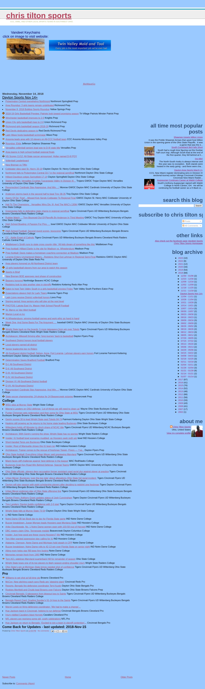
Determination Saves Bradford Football (25, 360)
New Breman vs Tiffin (16, 165)
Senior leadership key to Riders (21, 349)
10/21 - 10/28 (187, 302)
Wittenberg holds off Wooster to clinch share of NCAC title (34, 427)
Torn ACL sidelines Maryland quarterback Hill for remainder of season (40, 559)
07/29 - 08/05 (187, 338)
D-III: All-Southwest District (19, 373)
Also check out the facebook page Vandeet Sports (179, 241)
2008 (181, 406)
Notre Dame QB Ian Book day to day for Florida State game (35, 519)
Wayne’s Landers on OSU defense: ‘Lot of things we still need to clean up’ (42, 409)
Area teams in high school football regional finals (30, 152)
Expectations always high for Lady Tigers (26, 293)
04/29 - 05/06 (187, 350)
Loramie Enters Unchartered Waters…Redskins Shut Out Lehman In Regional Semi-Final (50, 257)
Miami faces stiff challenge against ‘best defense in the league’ (36, 461)
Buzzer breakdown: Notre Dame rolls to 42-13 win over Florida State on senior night (47, 547)
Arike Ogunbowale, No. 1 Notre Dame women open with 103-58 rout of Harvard (45, 527)
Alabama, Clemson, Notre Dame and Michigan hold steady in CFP (38, 543)
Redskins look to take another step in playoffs (28, 284)
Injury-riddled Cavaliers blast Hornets (24, 615)
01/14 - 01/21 (187, 373)
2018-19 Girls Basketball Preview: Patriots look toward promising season (42, 113)
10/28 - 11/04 (187, 299)
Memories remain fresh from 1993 (22, 555)
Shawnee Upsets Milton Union (188, 137)
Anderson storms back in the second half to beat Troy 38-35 (35, 194)
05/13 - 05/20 (187, 344)
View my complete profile (179, 433)
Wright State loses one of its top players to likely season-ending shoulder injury (45, 563)
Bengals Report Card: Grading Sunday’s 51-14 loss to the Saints (37, 600)
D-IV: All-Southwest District (19, 377)
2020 (181, 267)
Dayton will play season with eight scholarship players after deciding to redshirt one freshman (52, 484)
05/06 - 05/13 (187, 347)
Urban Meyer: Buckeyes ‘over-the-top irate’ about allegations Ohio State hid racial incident (51, 478)
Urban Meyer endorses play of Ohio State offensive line (33, 491)
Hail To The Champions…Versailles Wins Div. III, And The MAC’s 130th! (41, 204)
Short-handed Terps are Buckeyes (22, 442)
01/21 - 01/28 (187, 370)
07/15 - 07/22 (187, 341)
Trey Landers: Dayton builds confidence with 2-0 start (32, 504)
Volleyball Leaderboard (17, 160)
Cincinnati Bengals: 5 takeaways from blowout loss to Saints (35, 594)
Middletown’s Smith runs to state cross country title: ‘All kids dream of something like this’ (50, 244)
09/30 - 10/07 (187, 311)
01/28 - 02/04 (187, 367)
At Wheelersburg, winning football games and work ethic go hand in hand (42, 318)
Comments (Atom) (25, 683)
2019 (181, 270)
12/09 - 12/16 (187, 281)
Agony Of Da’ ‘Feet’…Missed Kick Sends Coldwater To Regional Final (40, 198)
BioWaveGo (80, 84)
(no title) (199, 158)
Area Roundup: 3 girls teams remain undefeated (29, 105)
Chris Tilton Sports (38, 15)
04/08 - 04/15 (187, 355)
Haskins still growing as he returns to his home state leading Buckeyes (40, 423)
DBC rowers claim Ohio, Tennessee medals (27, 531)
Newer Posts (8, 677)
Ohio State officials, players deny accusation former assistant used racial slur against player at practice (57, 471)
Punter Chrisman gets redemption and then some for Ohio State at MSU (41, 413)
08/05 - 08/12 (187, 335)
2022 (181, 261)
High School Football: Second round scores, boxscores (33, 231)
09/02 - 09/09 (187, 323)
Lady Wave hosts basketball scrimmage (26, 135)
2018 (181, 273)
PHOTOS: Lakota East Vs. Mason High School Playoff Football (37, 305)
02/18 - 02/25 (187, 358)
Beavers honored (14, 280)
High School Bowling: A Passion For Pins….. (27, 224)
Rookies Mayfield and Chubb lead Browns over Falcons (33, 590)
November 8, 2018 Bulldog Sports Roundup (27, 109)
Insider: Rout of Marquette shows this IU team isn (30, 446)
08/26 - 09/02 (187, 326)
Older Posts (127, 677)
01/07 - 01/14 (187, 376)
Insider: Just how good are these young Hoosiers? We (32, 535)
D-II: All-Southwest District (19, 368)
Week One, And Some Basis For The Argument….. (31, 322)
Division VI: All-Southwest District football (26, 381)
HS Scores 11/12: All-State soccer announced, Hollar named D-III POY (41, 156)
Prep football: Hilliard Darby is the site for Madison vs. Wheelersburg (40, 248)
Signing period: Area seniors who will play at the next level (34, 301)
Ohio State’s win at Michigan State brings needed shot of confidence (39, 567)
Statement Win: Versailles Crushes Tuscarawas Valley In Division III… (40, 181)
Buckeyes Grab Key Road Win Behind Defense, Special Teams (37, 465)
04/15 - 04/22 (187, 353)
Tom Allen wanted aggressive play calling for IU (29, 539)
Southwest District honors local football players (29, 340)
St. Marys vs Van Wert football (21, 310)
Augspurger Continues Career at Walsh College (180, 180)
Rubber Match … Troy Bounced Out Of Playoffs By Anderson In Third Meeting (44, 217)
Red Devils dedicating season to (22, 131)
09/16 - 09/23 (187, 317)
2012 (181, 394)
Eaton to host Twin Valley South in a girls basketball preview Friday (39, 289)
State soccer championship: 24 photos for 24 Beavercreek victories (39, 396)
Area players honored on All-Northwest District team (31, 263)
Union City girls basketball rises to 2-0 (25, 122)
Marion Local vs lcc (15, 314)
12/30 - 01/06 (187, 276)
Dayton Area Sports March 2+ (188, 170)
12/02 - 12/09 (187, 284)
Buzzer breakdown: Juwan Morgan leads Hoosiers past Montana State (41, 523)
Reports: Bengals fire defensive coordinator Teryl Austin (33, 586)
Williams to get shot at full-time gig (23, 578)
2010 (181, 400)
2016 (181, 382)
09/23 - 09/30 (187, 314)
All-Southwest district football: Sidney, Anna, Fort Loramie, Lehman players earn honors (50, 353)
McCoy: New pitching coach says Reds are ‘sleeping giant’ (34, 582)
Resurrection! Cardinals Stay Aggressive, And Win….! (32, 187)
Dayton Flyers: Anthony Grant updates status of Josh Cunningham (38, 498)
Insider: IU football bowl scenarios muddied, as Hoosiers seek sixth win (41, 438)
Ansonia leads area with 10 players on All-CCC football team (36, 139)
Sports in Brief (13, 272)
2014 (181, 388)
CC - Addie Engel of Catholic (19, 237)
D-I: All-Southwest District (18, 364)
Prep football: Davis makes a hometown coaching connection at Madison (42, 253)
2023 (181, 258)
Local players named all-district (21, 345)
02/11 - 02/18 (187, 361)
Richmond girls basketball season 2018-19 (27, 126)
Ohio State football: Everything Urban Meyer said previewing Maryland (41, 454)
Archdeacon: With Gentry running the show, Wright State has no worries (41, 434)
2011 (181, 397)
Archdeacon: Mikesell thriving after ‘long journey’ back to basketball (39, 336)
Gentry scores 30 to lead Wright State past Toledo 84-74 (33, 419)
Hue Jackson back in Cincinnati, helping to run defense (33, 611)
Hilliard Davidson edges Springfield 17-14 (26, 177)
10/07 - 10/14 (187, 308)
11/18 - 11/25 (187, 287)
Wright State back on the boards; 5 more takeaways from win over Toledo (42, 329)
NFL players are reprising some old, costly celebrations (33, 619)
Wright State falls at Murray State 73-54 (25, 511)
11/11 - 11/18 (187, 290)
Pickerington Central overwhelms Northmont (27, 101)
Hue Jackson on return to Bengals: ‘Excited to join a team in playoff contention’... (46, 623)
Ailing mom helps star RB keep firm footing (26, 551)
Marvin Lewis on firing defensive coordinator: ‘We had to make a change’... (43, 607)
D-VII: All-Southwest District (19, 386)
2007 (181, 409)
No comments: (44, 631)
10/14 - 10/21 (187, 305)
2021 (181, 264)
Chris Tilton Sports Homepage (188, 243)
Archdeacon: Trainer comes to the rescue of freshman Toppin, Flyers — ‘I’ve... (44, 450)
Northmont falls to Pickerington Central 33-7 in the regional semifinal (39, 173)
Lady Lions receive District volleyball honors (28, 297)
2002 (181, 412)
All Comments (190, 225)
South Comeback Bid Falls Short (187, 147)
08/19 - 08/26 (187, 329)
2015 (181, 385)
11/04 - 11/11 (187, 296)
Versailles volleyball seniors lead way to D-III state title (33, 148)
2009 (181, 403)
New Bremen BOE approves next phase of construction (33, 276)
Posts (186, 221)
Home (68, 677)
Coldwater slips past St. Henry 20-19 (23, 169)
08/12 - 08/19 (187, 332)
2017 (181, 379)
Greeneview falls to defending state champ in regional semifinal (37, 211)
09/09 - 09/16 (187, 320)
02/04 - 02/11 (187, 364)
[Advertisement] (23, 655)
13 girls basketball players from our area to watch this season (36, 268)
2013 (181, 391)
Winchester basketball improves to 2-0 (25, 118)
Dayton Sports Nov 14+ (20, 97)
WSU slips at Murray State (19, 405)
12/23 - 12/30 (187, 279)
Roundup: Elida (13, 143)
